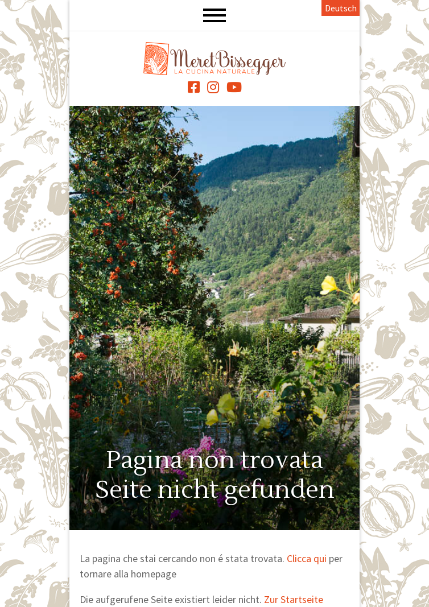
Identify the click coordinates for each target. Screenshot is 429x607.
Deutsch (341, 8)
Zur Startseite (293, 599)
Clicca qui (307, 558)
